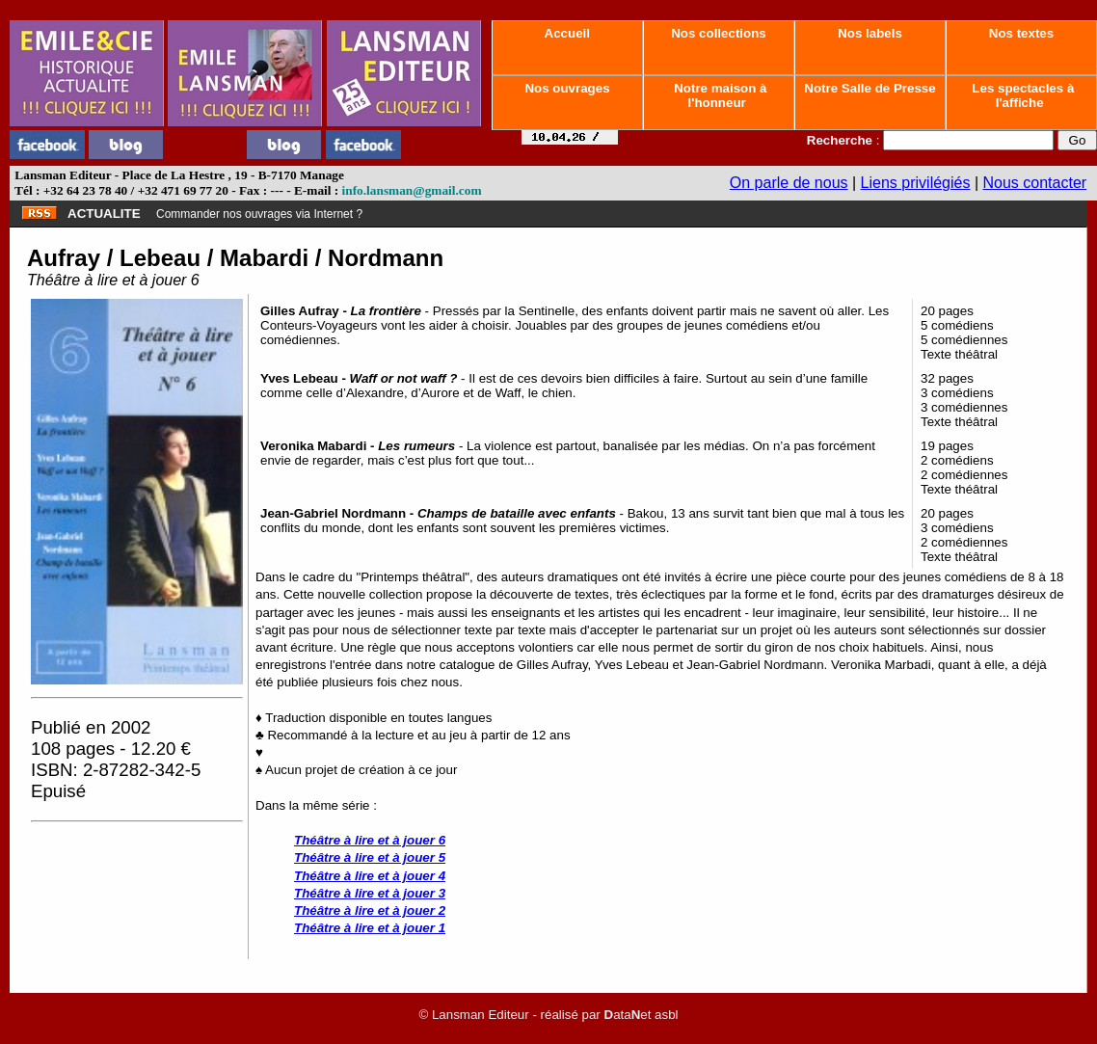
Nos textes (1021, 33)
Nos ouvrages (568, 88)
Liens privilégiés (916, 182)
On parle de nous (789, 182)
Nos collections (719, 33)
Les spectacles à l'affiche (1022, 95)
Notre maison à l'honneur (719, 95)
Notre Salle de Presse (870, 88)
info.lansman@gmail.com (412, 190)
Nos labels (869, 33)
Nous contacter (1035, 182)
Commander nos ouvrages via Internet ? (259, 214)
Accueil (567, 33)
